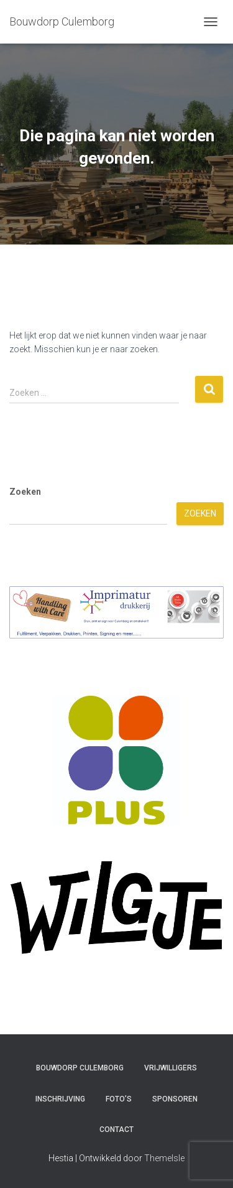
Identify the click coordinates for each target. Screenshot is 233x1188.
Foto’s (119, 1099)
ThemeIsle (164, 1158)
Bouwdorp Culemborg (80, 1068)
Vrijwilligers (170, 1068)
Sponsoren (175, 1099)
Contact (116, 1129)
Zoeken (25, 492)
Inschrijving (60, 1099)
